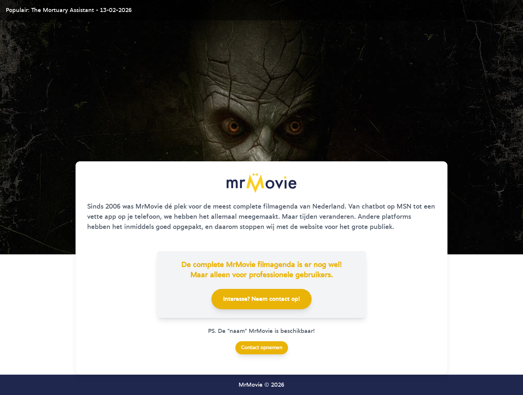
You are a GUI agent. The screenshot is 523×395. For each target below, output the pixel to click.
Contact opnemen (261, 347)
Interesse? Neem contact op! (261, 299)
